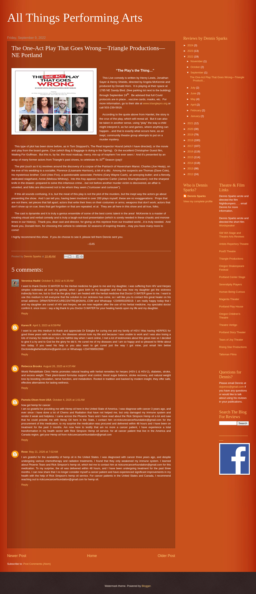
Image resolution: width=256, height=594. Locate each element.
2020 (190, 128)
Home (92, 556)
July (193, 87)
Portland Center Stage (232, 277)
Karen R (26, 325)
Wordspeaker (227, 225)
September (197, 72)
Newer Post (16, 556)
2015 (190, 157)
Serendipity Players (230, 284)
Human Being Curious (232, 291)
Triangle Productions (231, 258)
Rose (24, 451)
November (196, 61)
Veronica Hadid (30, 280)
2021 (190, 123)
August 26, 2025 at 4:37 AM (59, 366)
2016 (190, 151)
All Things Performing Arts (75, 17)
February (196, 110)
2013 (190, 168)
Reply (24, 313)
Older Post (166, 556)
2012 (190, 174)
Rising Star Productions (233, 347)
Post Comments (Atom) (37, 563)
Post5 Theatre (227, 251)
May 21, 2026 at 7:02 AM (43, 451)
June (193, 93)
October (195, 67)
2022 (190, 56)
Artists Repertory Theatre (234, 243)
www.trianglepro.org (155, 103)
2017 (190, 145)
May (193, 99)
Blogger (146, 585)
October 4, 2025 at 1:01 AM (69, 399)
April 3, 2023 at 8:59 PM (46, 325)
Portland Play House (231, 306)
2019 (190, 134)
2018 (190, 140)
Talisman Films (228, 354)
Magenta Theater (229, 299)
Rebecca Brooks (31, 366)
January (195, 116)
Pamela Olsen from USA (36, 399)
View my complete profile (198, 201)
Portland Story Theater (232, 332)
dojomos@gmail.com (231, 386)
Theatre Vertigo (228, 324)
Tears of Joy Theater (231, 339)
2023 (190, 50)
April (193, 104)
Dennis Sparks (196, 196)
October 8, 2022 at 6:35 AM (58, 280)
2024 (190, 45)
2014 (190, 162)
